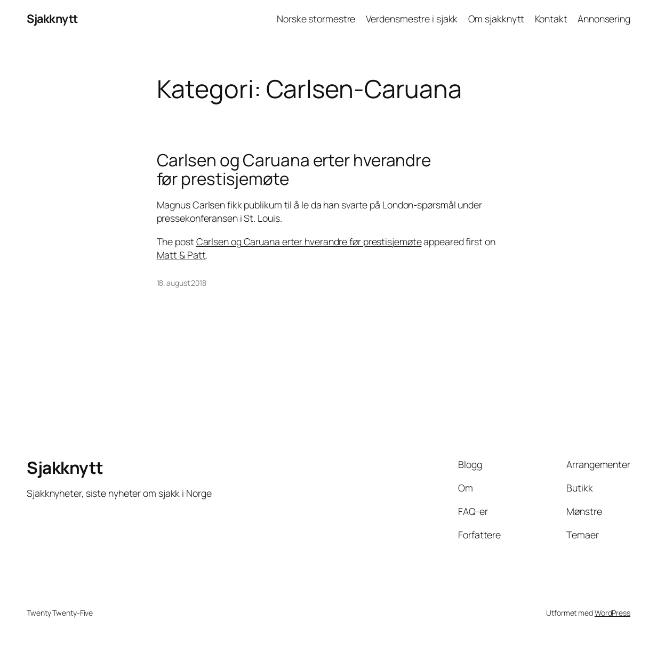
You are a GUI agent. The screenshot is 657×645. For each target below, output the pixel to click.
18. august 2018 (182, 283)
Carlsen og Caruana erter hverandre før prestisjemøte (294, 169)
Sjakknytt (52, 18)
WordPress (612, 613)
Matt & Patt (181, 254)
